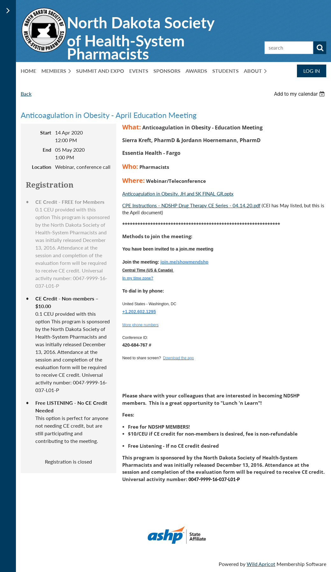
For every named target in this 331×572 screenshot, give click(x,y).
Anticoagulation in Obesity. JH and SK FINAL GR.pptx (177, 193)
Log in (311, 71)
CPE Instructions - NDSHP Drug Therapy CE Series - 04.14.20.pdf (191, 205)
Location (41, 167)
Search (319, 47)
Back (26, 94)
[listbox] (300, 94)
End (47, 150)
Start (45, 132)
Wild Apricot (261, 564)
